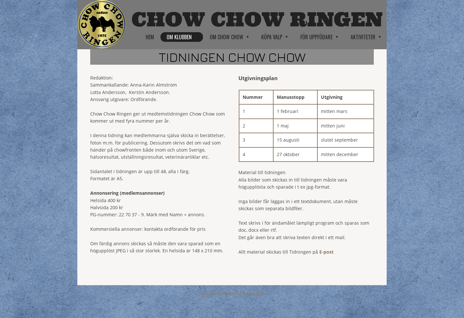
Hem (150, 37)
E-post (326, 252)
